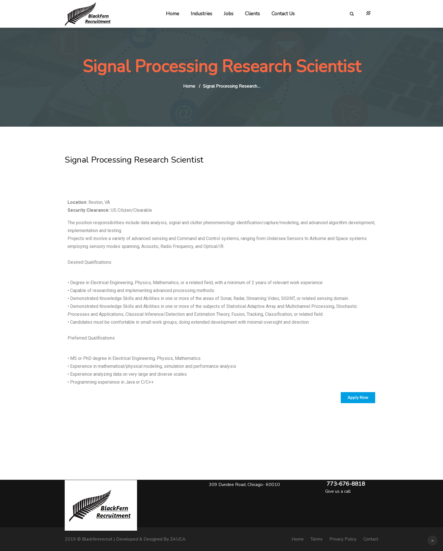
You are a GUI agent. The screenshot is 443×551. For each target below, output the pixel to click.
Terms (316, 539)
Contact (370, 539)
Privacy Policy (343, 539)
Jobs (228, 13)
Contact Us (283, 13)
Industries (201, 13)
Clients (252, 13)
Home (172, 13)
